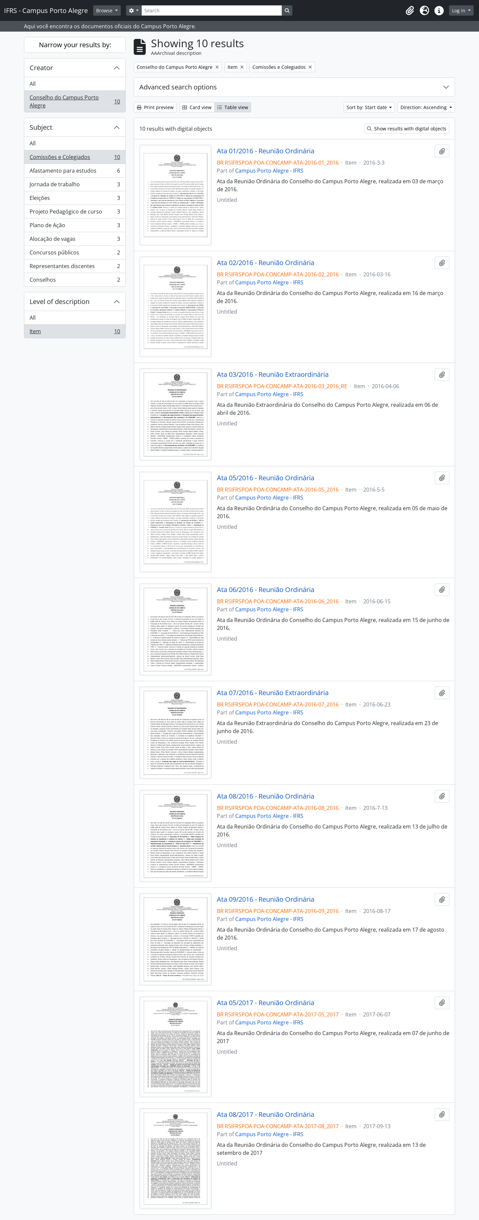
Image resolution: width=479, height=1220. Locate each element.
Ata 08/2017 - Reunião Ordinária (265, 1115)
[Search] (211, 10)
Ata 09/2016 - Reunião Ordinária (265, 899)
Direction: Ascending (424, 107)
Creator (41, 67)
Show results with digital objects (406, 128)
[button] (409, 10)
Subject (41, 127)
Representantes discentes (74, 267)
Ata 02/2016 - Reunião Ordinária (265, 263)
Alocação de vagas (74, 240)
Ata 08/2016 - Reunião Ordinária (265, 796)
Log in (459, 10)
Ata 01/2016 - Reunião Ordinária (265, 151)
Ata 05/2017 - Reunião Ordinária (265, 1003)
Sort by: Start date (367, 107)
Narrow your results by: (75, 44)
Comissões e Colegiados (74, 158)
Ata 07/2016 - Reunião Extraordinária (273, 693)
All (33, 83)
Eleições (74, 199)
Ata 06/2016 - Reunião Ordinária (265, 590)
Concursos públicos (74, 253)
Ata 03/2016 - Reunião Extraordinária (273, 375)
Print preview (155, 107)
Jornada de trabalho (74, 185)
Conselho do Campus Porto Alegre (74, 101)
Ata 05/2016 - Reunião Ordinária (265, 478)
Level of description (59, 301)
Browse (105, 10)
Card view (197, 107)
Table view (232, 107)
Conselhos (74, 281)
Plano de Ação (74, 226)
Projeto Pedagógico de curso (74, 213)
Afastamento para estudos (74, 172)
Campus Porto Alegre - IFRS (269, 170)
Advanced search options (178, 86)
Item (74, 332)
